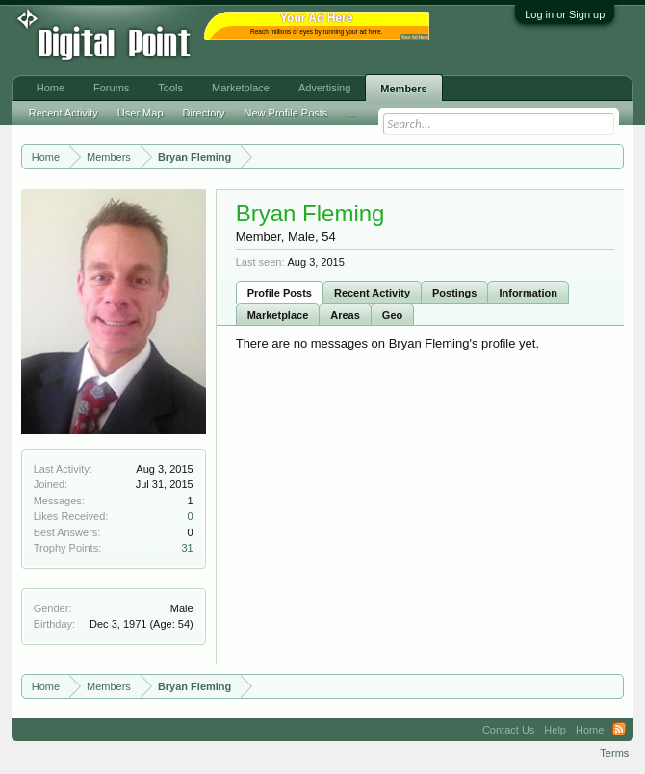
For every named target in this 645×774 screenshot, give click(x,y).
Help (555, 729)
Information (528, 292)
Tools (170, 87)
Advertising (324, 87)
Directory (204, 112)
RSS (619, 729)
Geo (392, 315)
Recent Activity (372, 292)
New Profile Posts (286, 112)
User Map (140, 112)
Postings (454, 292)
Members (403, 88)
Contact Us (508, 729)
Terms (614, 753)
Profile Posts (279, 292)
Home (50, 87)
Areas (345, 315)
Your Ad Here (414, 37)
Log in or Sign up (565, 14)
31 (187, 548)
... (351, 112)
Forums (111, 87)
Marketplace (278, 315)
